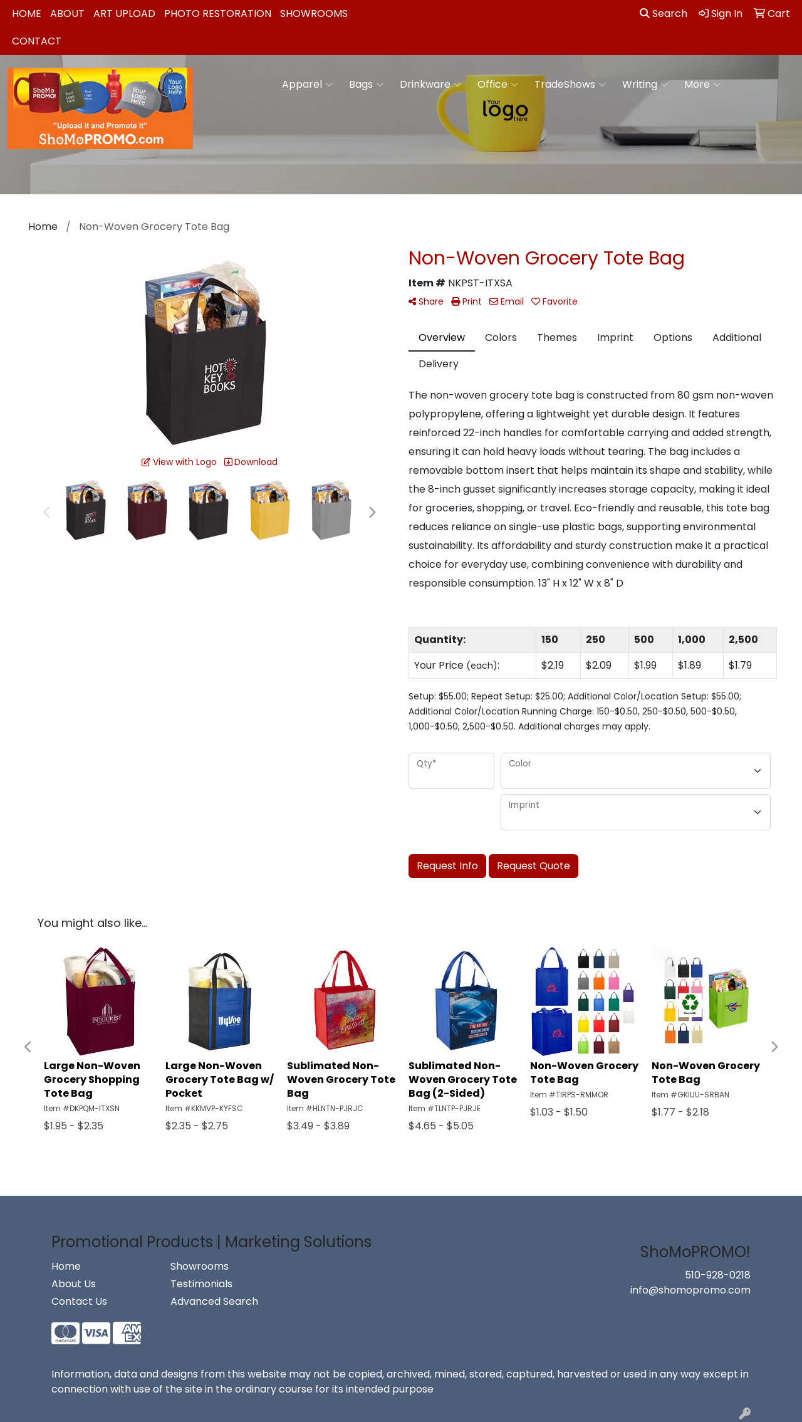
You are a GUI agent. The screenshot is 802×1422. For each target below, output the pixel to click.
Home (26, 13)
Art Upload (124, 13)
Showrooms (314, 13)
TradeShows (570, 84)
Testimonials (201, 1284)
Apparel (307, 84)
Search (663, 13)
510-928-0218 (718, 1275)
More (702, 84)
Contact (36, 41)
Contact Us (79, 1301)
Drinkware (430, 84)
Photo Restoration (217, 13)
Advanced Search (214, 1301)
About (67, 13)
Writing (645, 84)
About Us (73, 1284)
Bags (366, 84)
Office (497, 84)
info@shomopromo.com (690, 1290)
